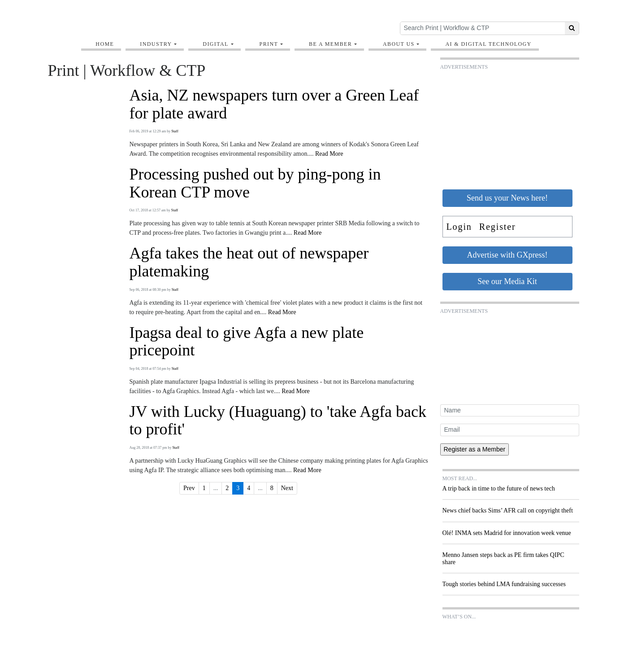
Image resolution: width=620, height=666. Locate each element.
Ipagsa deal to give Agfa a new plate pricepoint (246, 341)
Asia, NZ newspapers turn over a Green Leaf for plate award (274, 104)
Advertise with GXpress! (507, 254)
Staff (174, 131)
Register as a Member (475, 449)
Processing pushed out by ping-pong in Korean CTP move (255, 183)
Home (104, 44)
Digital (216, 44)
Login (459, 227)
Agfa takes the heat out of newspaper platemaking (249, 262)
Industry (156, 44)
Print (269, 44)
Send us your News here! (507, 197)
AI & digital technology (488, 44)
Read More (329, 153)
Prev (189, 488)
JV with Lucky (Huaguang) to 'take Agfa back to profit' (277, 420)
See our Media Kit (507, 281)
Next (287, 488)
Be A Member (330, 44)
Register (497, 227)
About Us (399, 44)
